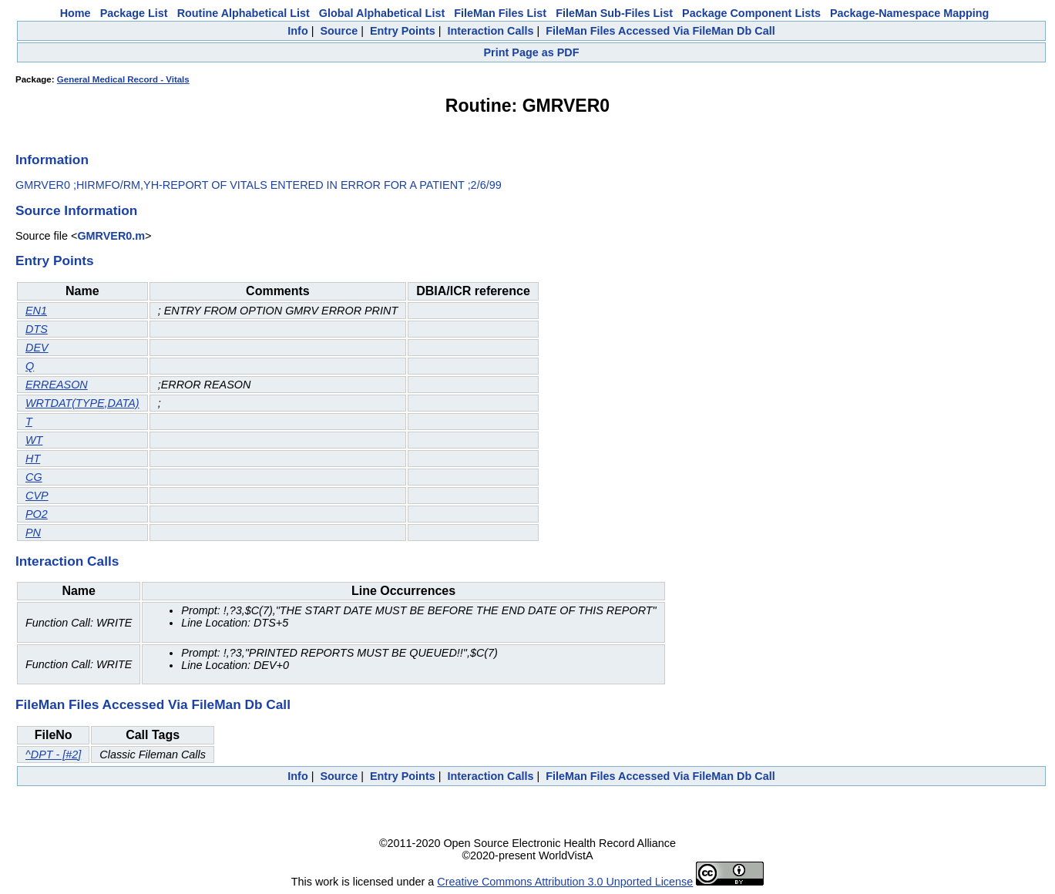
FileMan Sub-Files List (614, 13)
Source (339, 31)
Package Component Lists (751, 13)
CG (33, 477)
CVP (37, 495)
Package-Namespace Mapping (909, 13)
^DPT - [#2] (53, 754)
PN (33, 532)
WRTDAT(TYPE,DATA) (82, 403)
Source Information (76, 210)
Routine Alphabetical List (243, 13)
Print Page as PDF (532, 52)
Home (75, 13)
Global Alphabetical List (382, 13)
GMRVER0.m (111, 236)
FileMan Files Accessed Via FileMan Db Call (660, 31)
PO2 (36, 514)
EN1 (36, 310)
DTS (36, 329)
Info (297, 31)
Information (52, 159)
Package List (134, 13)
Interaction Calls (490, 31)
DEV (37, 347)
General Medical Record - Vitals (123, 79)
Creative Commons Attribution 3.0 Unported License (565, 882)
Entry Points (402, 31)
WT (33, 440)
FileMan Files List (500, 13)
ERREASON (56, 384)
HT (32, 458)
